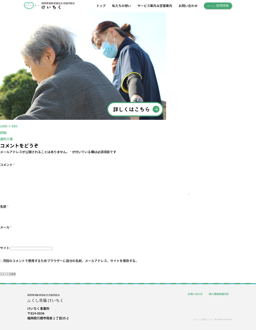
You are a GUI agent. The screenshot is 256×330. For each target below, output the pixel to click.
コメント (7, 164)
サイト (4, 248)
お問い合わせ (188, 5)
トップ (101, 5)
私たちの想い (121, 5)
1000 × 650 (8, 126)
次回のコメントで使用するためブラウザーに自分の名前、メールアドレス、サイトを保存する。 (71, 260)
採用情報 (218, 5)
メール (6, 227)
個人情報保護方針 (219, 294)
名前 (4, 206)
